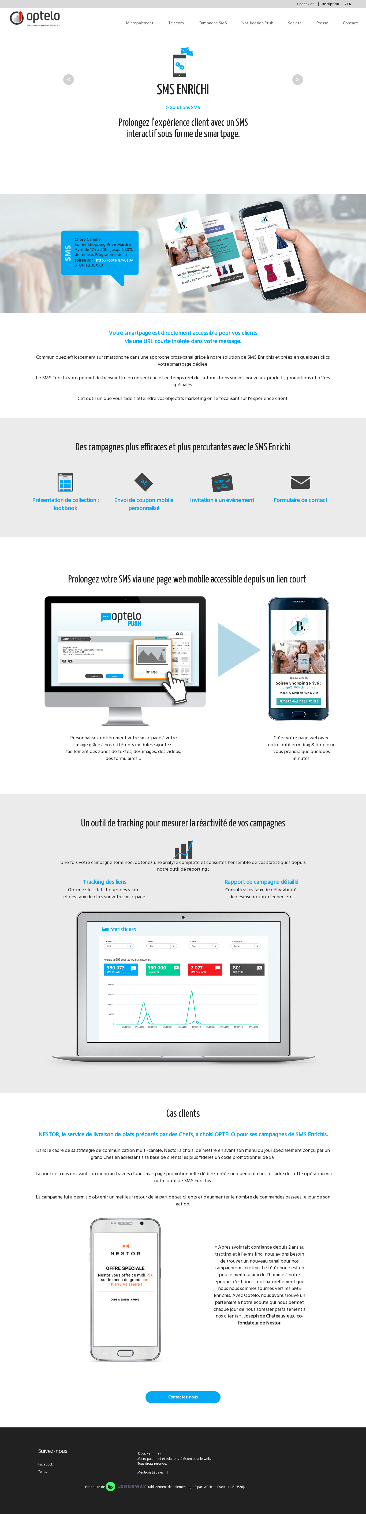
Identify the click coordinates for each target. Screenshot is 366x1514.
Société (295, 23)
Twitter (43, 1471)
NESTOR (49, 1134)
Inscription (330, 4)
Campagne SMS (213, 23)
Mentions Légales (150, 1472)
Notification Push (257, 23)
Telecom (176, 23)
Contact (350, 23)
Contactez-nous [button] (183, 1397)
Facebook (45, 1464)
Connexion (306, 4)
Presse (322, 23)
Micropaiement (140, 23)
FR (347, 4)
